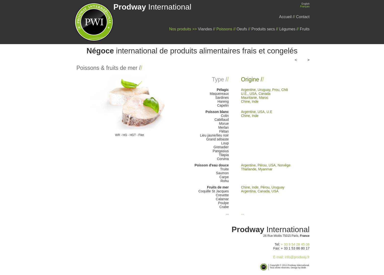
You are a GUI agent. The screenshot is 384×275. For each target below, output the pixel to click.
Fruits (305, 29)
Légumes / (288, 29)
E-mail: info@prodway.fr (291, 257)
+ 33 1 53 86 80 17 (295, 248)
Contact (303, 17)
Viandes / (206, 29)
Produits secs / (264, 29)
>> (306, 60)
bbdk (303, 267)
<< (298, 60)
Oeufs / (243, 29)
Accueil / (286, 17)
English (305, 3)
